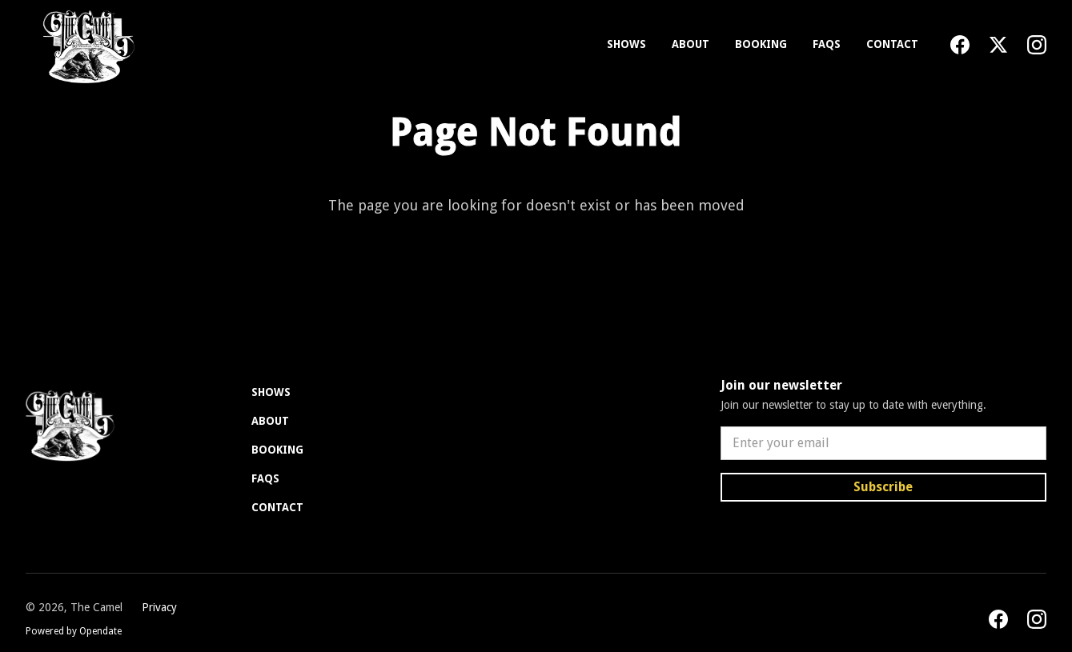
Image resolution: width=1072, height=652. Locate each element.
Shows (626, 44)
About (690, 44)
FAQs (827, 44)
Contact (892, 44)
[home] (85, 45)
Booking (761, 44)
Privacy (159, 607)
